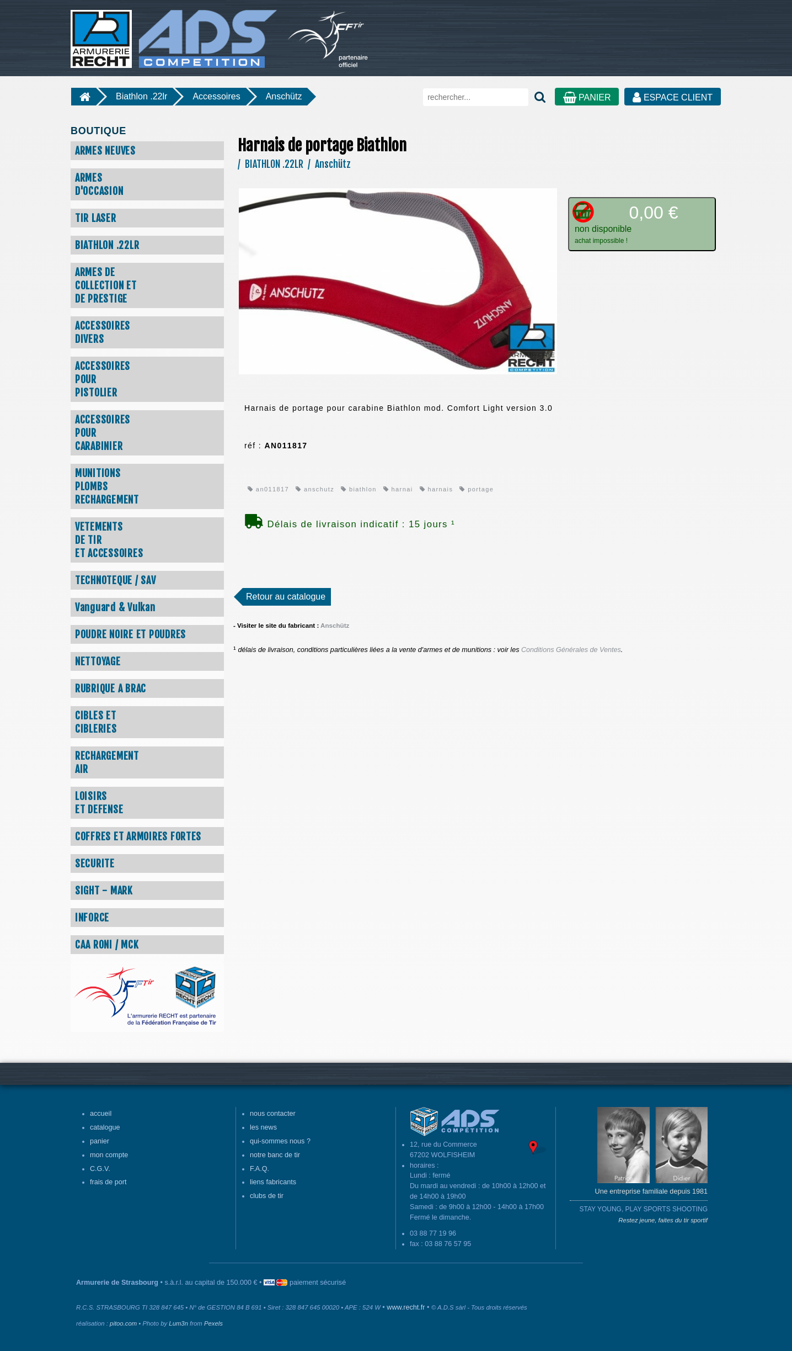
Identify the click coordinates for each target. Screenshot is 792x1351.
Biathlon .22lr (141, 96)
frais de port (108, 1182)
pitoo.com (123, 1323)
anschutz (315, 489)
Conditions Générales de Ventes (571, 650)
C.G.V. (100, 1169)
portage (476, 489)
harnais (436, 489)
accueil (100, 1113)
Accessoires (216, 96)
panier (99, 1141)
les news (263, 1127)
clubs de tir (266, 1196)
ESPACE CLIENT (673, 97)
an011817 (268, 489)
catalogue (105, 1127)
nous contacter (273, 1113)
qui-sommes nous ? (280, 1141)
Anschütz (284, 96)
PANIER (587, 97)
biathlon (359, 489)
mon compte (109, 1155)
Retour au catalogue (285, 596)
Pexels (213, 1323)
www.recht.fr (406, 1307)
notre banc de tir (275, 1155)
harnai (398, 489)
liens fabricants (273, 1182)
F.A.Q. (259, 1169)
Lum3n (178, 1323)
